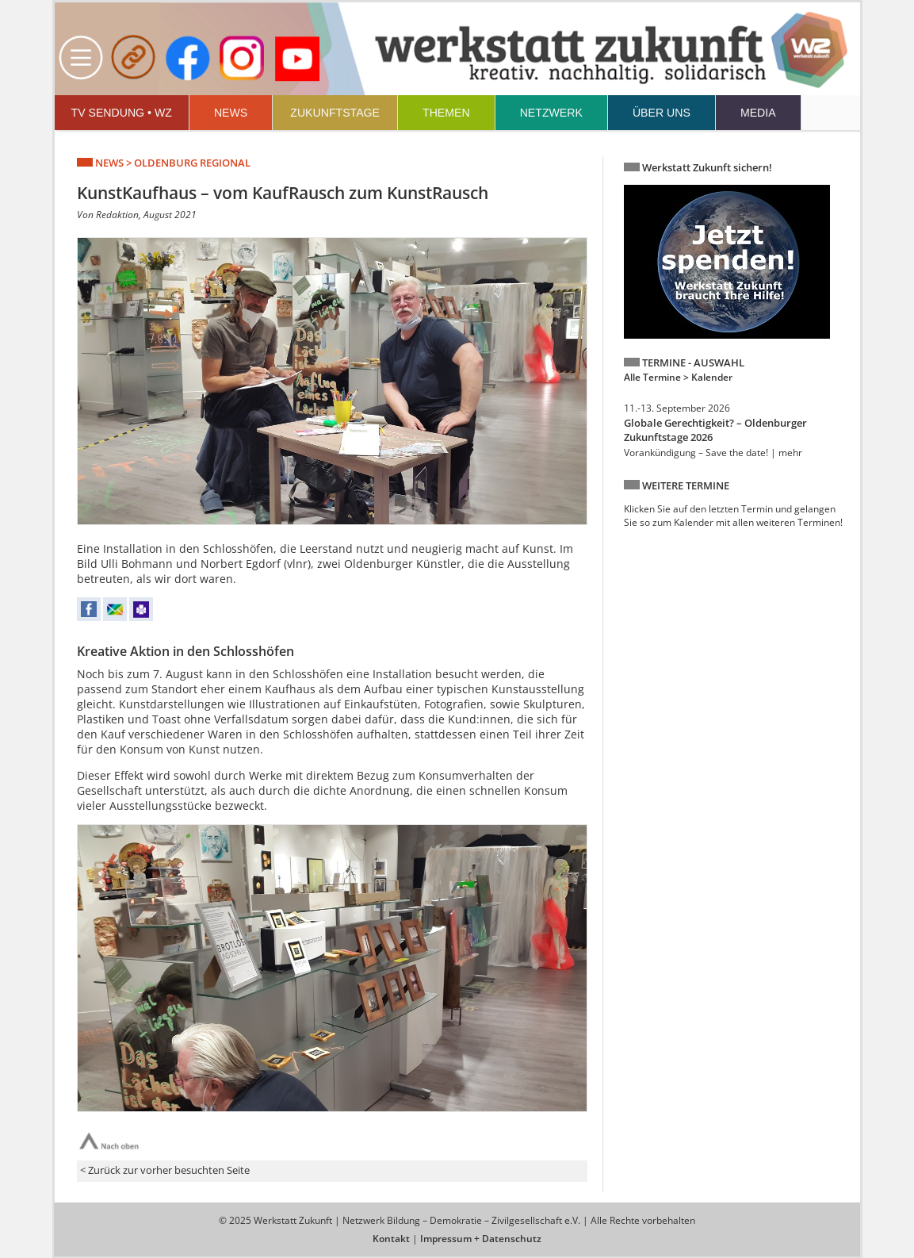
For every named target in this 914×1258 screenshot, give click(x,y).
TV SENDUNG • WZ (121, 112)
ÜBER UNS (661, 112)
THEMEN (446, 112)
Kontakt (391, 1238)
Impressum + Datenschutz (480, 1238)
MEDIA (758, 112)
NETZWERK (551, 112)
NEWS (230, 112)
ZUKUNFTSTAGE (335, 112)
